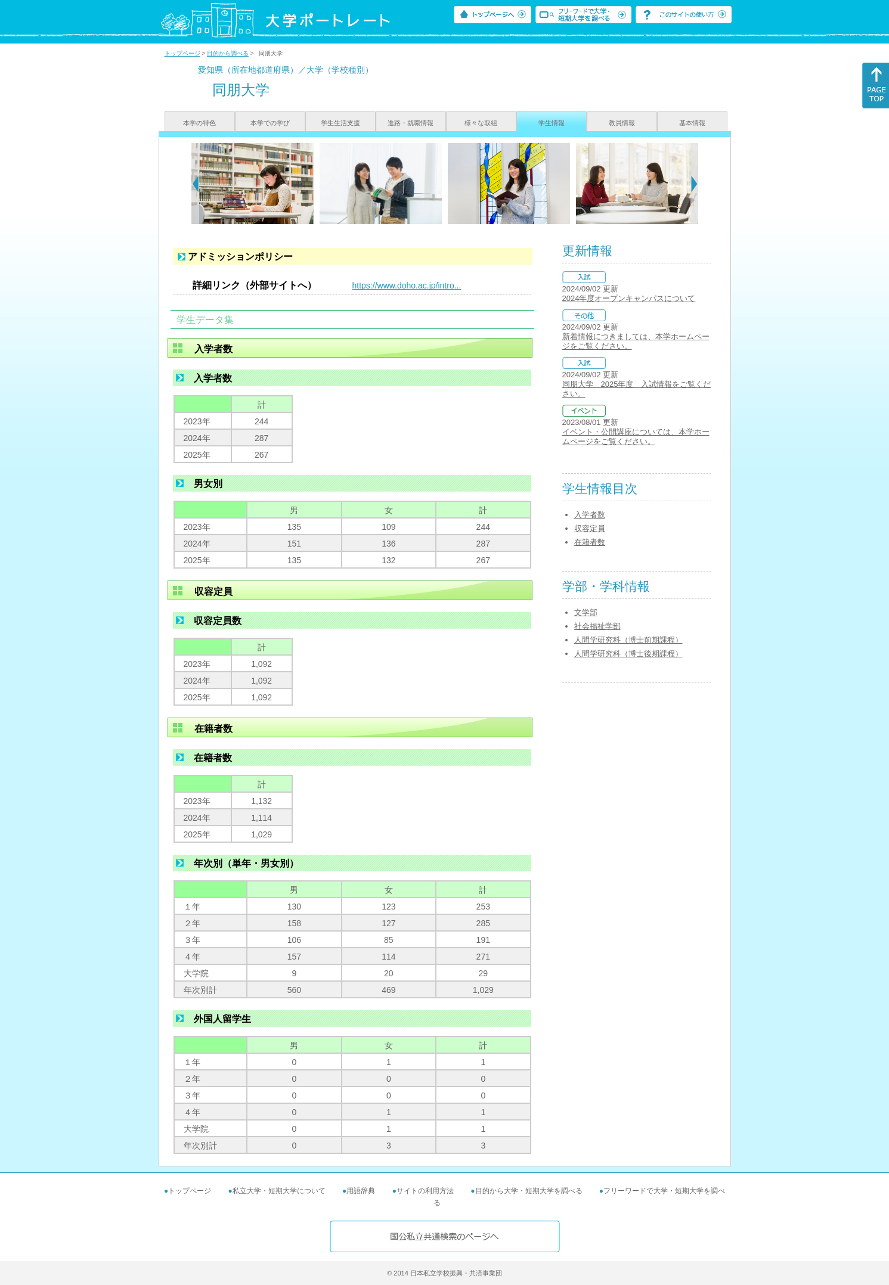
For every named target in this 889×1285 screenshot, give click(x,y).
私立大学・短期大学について (279, 1191)
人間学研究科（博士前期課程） (628, 639)
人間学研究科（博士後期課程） (628, 653)
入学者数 (589, 514)
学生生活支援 (340, 122)
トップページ (182, 53)
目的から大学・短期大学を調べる (529, 1191)
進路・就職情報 (410, 122)
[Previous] (195, 183)
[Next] (694, 183)
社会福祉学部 (597, 626)
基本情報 (692, 122)
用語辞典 (360, 1191)
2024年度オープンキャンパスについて (629, 298)
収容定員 (589, 528)
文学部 (585, 612)
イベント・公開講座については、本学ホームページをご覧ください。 (636, 436)
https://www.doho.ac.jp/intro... (406, 285)
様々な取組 (480, 122)
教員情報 (622, 122)
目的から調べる (228, 53)
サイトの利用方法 (425, 1191)
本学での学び (270, 122)
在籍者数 (589, 542)
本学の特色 (199, 122)
